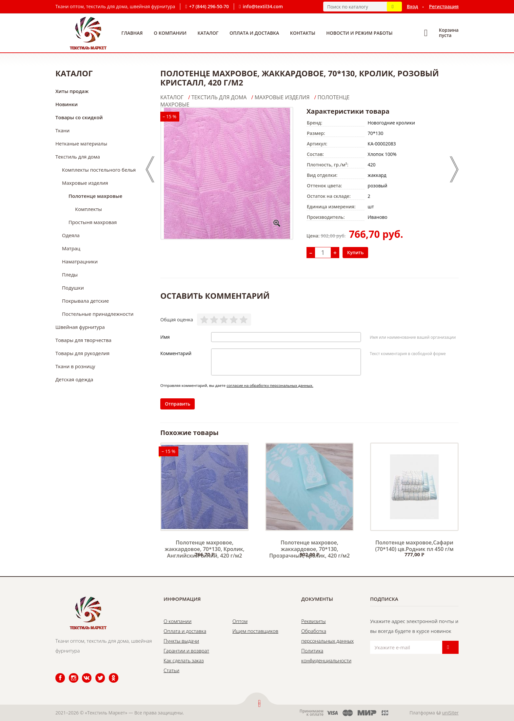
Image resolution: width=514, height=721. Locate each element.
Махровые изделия (85, 183)
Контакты (302, 33)
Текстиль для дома (77, 156)
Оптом (239, 621)
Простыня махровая (93, 222)
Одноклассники (110, 673)
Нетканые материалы (81, 143)
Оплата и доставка (254, 33)
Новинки (66, 104)
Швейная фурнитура (80, 327)
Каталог (208, 33)
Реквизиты (313, 621)
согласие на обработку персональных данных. (270, 385)
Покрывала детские (85, 300)
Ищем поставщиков (255, 631)
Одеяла (71, 235)
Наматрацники (80, 261)
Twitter (95, 673)
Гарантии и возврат (186, 650)
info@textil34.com (263, 6)
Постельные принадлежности (97, 314)
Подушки (73, 287)
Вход (412, 6)
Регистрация (444, 6)
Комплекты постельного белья (99, 169)
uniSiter (450, 713)
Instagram (69, 673)
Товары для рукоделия (82, 353)
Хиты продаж (72, 91)
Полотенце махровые (95, 196)
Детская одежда (74, 379)
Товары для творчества (83, 340)
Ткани (62, 130)
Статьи (171, 670)
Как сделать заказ (184, 660)
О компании (170, 33)
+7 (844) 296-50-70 (209, 6)
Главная (132, 33)
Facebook (56, 673)
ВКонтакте (83, 673)
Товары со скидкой (79, 117)
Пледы (70, 274)
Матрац (71, 248)
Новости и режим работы (359, 33)
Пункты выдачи (181, 640)
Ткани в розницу (75, 366)
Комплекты (88, 209)
